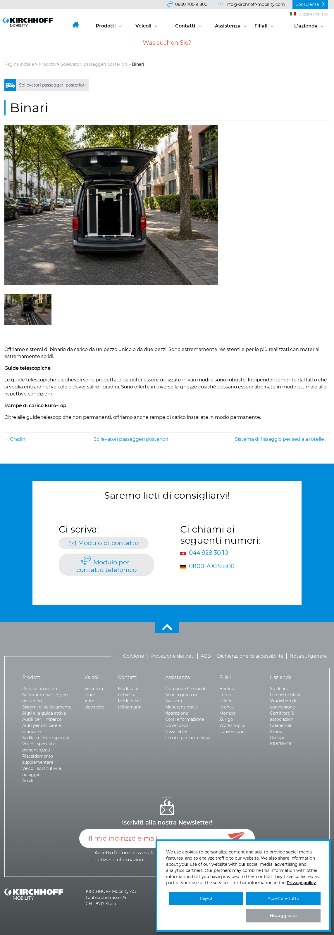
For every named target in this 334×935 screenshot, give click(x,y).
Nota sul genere (308, 656)
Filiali (261, 26)
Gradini (18, 439)
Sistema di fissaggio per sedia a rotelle (279, 439)
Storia (276, 731)
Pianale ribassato (39, 688)
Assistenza (228, 26)
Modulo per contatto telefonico (106, 565)
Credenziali (281, 725)
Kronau (226, 707)
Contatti (185, 26)
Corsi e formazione (184, 719)
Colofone (133, 656)
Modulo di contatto (108, 543)
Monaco (227, 713)
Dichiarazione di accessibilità (250, 656)
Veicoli (143, 26)
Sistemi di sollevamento (47, 707)
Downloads (176, 725)
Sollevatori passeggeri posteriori (94, 64)
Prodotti (106, 26)
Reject (206, 898)
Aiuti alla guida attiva (44, 713)
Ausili (27, 780)
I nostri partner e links (187, 737)
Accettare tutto (283, 898)
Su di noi (279, 688)
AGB (206, 656)
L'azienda (306, 26)
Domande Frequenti (186, 688)
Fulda (225, 694)
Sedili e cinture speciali (45, 737)
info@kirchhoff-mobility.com (255, 4)
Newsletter (176, 731)
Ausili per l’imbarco (42, 719)
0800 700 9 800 (191, 4)
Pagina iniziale (19, 64)
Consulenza (307, 4)
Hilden (226, 701)
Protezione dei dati (172, 656)
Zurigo (226, 719)
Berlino (226, 688)
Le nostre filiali (285, 694)
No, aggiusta (283, 915)
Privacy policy (301, 882)
